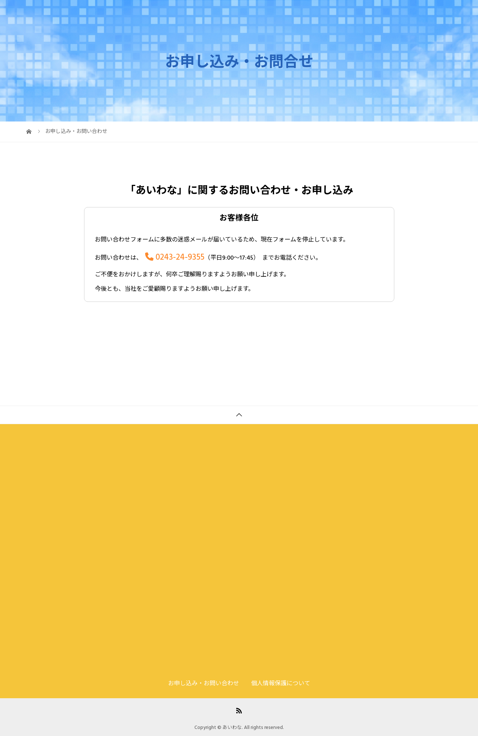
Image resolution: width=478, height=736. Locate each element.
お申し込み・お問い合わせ (411, 13)
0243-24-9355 (180, 257)
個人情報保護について (280, 683)
